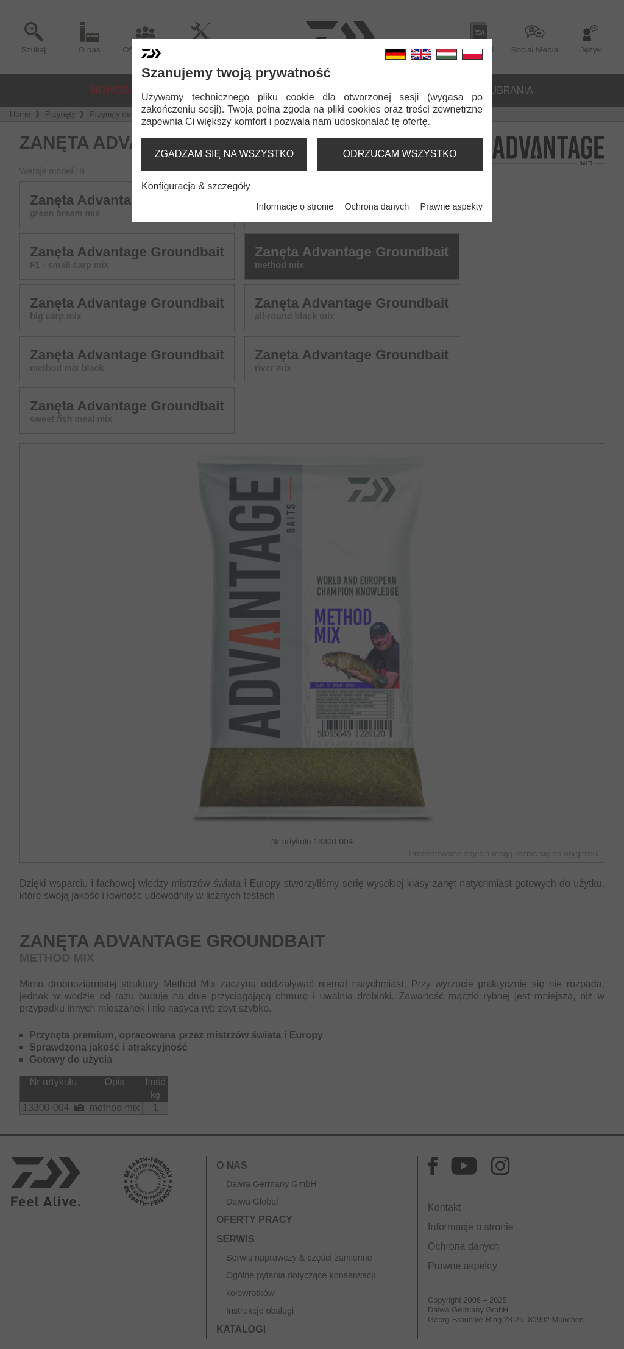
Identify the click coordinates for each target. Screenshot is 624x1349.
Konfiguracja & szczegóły (195, 186)
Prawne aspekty (451, 206)
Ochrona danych (377, 206)
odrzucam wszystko (400, 154)
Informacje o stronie (295, 206)
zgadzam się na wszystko (224, 154)
